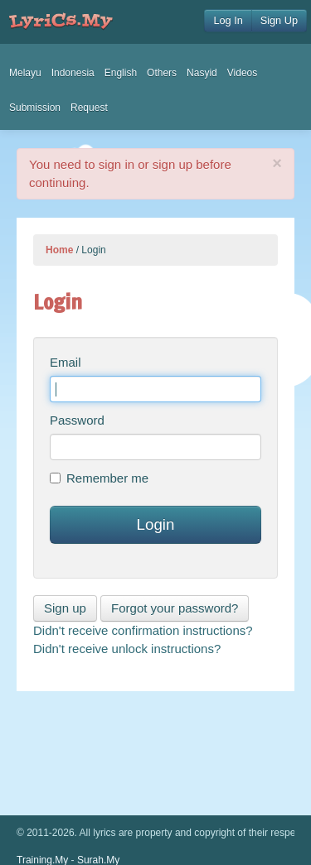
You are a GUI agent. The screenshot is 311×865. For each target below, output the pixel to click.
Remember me (99, 478)
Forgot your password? (174, 608)
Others (162, 73)
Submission (35, 107)
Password (77, 420)
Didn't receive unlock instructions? (127, 649)
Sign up (65, 608)
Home (59, 250)
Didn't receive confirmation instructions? (143, 630)
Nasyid (202, 73)
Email (65, 362)
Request (89, 107)
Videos (242, 73)
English (120, 73)
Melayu (25, 73)
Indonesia (73, 73)
